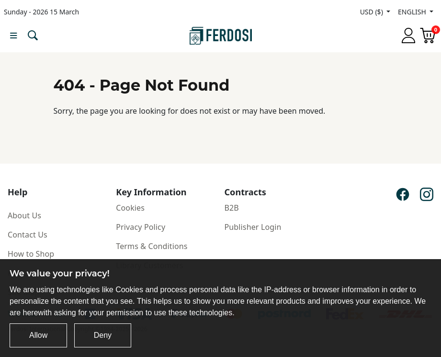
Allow (38, 335)
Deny (103, 335)
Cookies (130, 207)
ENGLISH (413, 11)
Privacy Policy (140, 227)
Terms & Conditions (151, 246)
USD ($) (372, 11)
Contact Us (27, 234)
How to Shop (31, 254)
